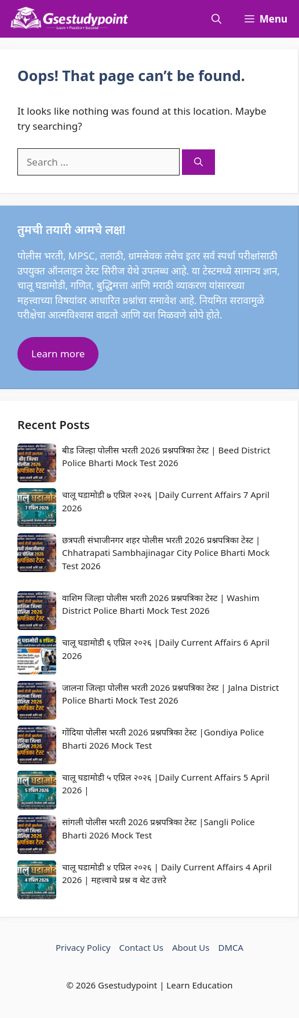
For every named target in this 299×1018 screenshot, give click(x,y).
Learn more (58, 353)
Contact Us (141, 947)
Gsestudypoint (127, 985)
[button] (216, 19)
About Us (191, 947)
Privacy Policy (83, 947)
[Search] (198, 162)
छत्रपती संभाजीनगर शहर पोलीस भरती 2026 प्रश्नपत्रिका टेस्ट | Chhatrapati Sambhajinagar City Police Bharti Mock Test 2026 (165, 553)
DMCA (231, 947)
